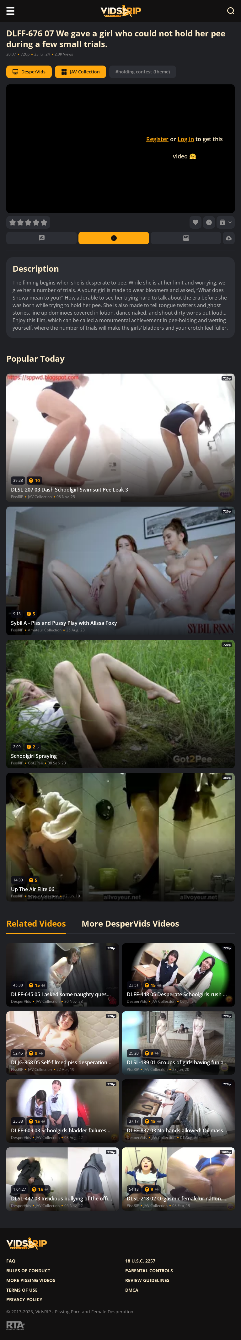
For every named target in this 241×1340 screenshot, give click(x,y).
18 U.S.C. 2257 (140, 1261)
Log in (186, 139)
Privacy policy (24, 1299)
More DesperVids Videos (130, 923)
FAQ (10, 1261)
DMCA (131, 1290)
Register (157, 139)
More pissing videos (30, 1280)
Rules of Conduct (28, 1271)
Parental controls (149, 1271)
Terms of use (22, 1290)
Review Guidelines (147, 1280)
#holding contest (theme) (142, 72)
